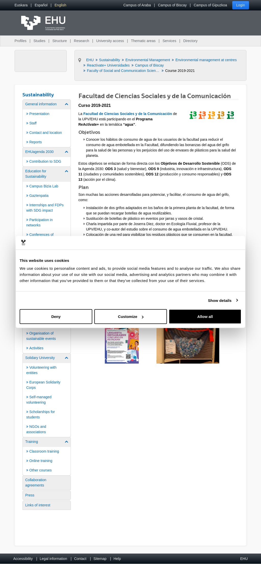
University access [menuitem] (110, 41)
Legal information (53, 559)
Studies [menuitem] (39, 41)
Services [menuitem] (169, 41)
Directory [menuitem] (190, 41)
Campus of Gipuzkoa (210, 5)
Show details (220, 300)
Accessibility (23, 559)
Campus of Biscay (172, 5)
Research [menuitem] (81, 41)
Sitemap (100, 559)
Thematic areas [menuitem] (143, 41)
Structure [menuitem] (59, 41)
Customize (130, 316)
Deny (56, 316)
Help (117, 559)
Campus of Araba (137, 5)
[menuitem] (21, 5)
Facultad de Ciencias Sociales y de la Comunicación (127, 114)
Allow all (205, 316)
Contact (80, 559)
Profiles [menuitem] (21, 41)
